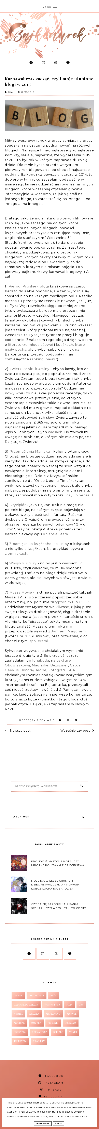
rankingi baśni (42, 359)
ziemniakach (16, 553)
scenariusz (39, 1032)
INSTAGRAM (50, 1082)
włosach (55, 432)
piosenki (53, 1023)
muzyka (36, 1023)
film (69, 1004)
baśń (54, 995)
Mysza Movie (21, 592)
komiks (18, 1014)
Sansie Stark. (57, 534)
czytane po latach (26, 1004)
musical (19, 1023)
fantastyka (52, 1004)
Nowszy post (20, 730)
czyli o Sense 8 (80, 495)
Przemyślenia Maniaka (30, 451)
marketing (53, 1014)
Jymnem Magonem (68, 631)
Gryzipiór (18, 505)
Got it (58, 1124)
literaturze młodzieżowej (30, 345)
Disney (18, 995)
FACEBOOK (51, 1075)
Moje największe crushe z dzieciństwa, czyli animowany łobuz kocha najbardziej (55, 884)
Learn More (42, 1124)
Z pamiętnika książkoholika (34, 544)
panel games (16, 578)
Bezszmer (59, 665)
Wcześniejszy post (75, 730)
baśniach (43, 515)
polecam (70, 1023)
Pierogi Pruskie (22, 286)
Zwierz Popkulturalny (30, 369)
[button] (49, 6)
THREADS (50, 1089)
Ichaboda (40, 660)
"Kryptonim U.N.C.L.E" (70, 602)
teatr (73, 1032)
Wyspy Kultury (23, 563)
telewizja (20, 1041)
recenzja (20, 1032)
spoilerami (39, 641)
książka (34, 1014)
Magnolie (40, 665)
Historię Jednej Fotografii (43, 670)
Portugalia (36, 995)
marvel (72, 1014)
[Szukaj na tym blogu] (45, 786)
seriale (58, 1032)
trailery (39, 1041)
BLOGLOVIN (51, 1096)
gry (81, 1004)
